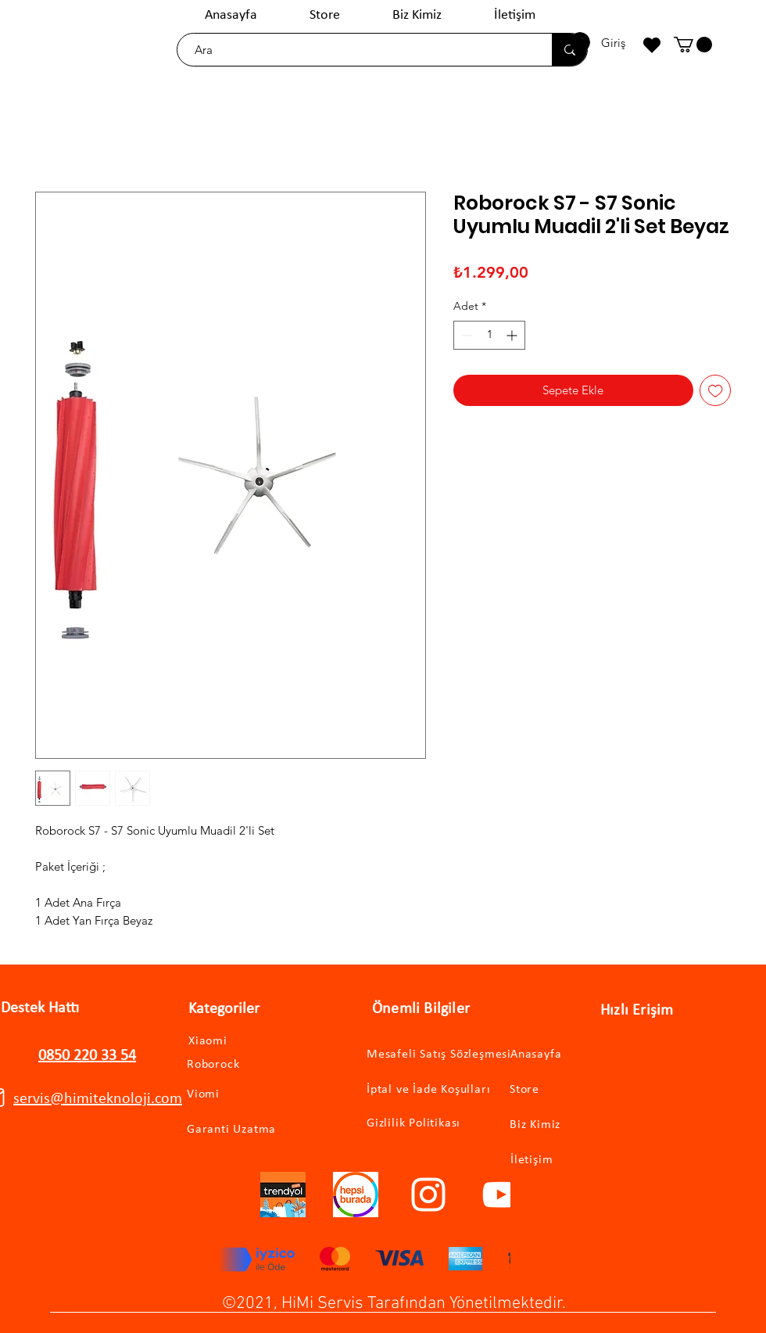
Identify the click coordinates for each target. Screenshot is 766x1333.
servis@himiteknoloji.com (97, 1099)
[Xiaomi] (224, 1041)
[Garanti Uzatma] (253, 1130)
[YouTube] (501, 1194)
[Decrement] (465, 335)
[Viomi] (230, 1094)
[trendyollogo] (283, 1194)
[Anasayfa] (576, 1055)
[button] (693, 44)
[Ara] (357, 50)
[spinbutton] (489, 335)
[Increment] (513, 335)
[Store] (576, 1090)
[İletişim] (576, 1160)
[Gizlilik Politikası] (422, 1123)
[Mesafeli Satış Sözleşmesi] (451, 1055)
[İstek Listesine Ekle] (716, 391)
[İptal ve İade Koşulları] (443, 1090)
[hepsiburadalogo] (355, 1194)
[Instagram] (428, 1194)
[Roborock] (236, 1065)
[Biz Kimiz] (576, 1125)
